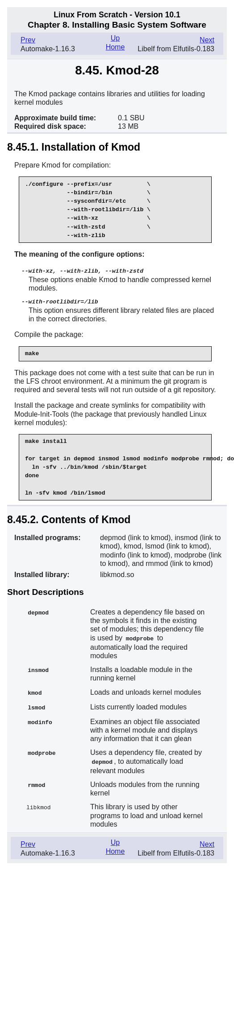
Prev (28, 40)
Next (207, 40)
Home (115, 47)
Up (115, 38)
